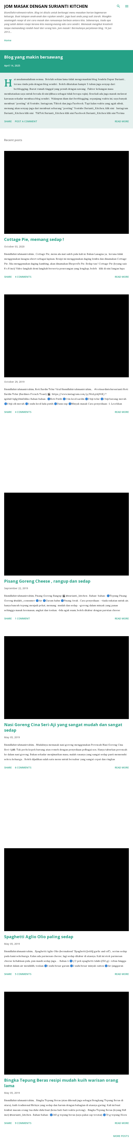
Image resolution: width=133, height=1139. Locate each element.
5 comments (23, 974)
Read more (122, 121)
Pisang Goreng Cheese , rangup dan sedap (47, 581)
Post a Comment (26, 121)
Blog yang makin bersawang (33, 57)
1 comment (22, 618)
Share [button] (8, 121)
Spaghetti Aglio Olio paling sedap (38, 936)
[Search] (118, 6)
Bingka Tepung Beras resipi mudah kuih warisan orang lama (61, 1082)
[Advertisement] (66, 454)
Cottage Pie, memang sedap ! (34, 239)
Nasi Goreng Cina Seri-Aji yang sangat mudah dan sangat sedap (63, 727)
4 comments (23, 276)
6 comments (23, 767)
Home (7, 40)
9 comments (23, 1123)
